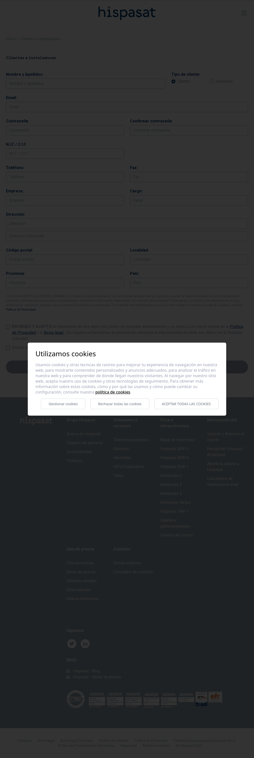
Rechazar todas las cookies (119, 403)
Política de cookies (112, 392)
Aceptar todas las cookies (186, 403)
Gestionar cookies (63, 403)
